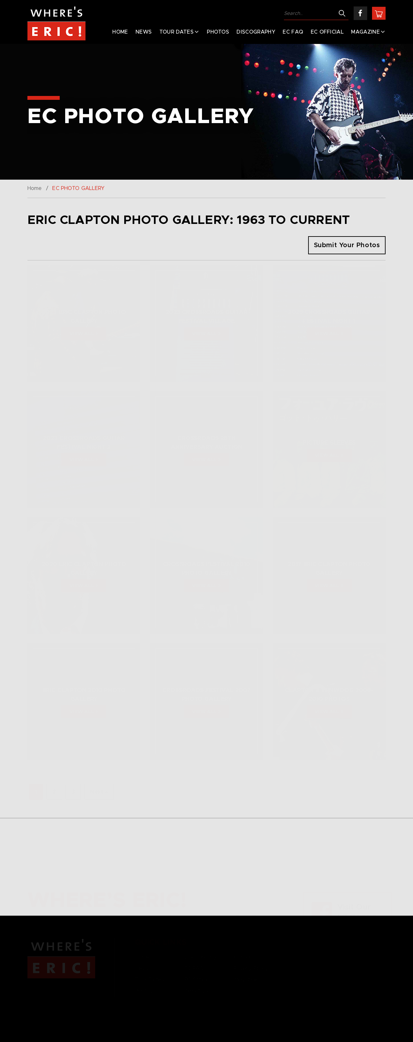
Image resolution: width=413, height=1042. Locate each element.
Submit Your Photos (347, 245)
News (144, 32)
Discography (256, 32)
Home (120, 32)
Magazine (365, 32)
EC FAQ (293, 32)
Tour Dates (176, 32)
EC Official (327, 32)
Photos (218, 32)
